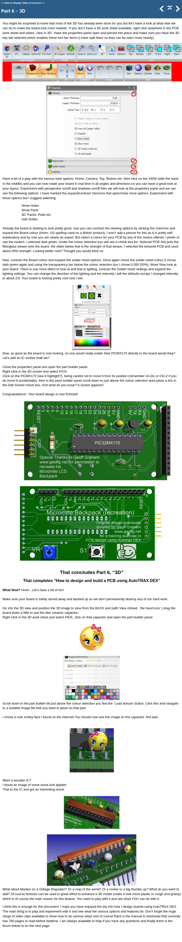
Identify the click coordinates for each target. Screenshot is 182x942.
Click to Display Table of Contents (23, 3)
